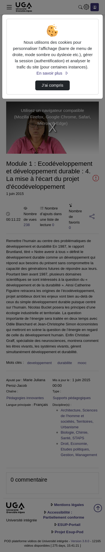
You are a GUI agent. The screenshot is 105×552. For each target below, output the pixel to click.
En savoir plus (52, 73)
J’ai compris (52, 85)
